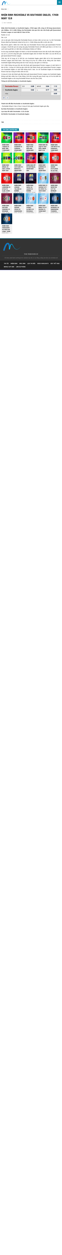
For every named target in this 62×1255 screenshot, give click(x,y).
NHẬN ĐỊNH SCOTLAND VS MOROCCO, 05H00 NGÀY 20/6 (18, 168)
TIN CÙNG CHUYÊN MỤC (10, 130)
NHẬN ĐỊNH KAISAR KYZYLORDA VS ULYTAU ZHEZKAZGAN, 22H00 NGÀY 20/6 (55, 168)
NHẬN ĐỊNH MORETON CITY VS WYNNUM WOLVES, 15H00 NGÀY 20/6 (54, 188)
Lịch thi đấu (31, 263)
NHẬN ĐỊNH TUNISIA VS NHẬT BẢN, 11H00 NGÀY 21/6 (5, 148)
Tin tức (6, 263)
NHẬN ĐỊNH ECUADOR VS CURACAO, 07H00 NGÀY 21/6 (18, 148)
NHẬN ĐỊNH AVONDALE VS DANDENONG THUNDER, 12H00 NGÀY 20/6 (55, 209)
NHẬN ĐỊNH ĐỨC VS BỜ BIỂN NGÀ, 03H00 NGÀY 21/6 (30, 148)
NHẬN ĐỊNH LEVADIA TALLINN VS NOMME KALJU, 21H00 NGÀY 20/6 (18, 188)
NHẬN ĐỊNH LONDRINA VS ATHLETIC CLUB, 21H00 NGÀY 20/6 (6, 188)
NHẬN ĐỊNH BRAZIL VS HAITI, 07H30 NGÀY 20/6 (6, 167)
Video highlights (43, 263)
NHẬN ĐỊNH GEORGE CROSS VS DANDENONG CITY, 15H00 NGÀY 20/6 (18, 209)
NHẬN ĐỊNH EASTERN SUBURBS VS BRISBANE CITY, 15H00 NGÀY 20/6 (6, 209)
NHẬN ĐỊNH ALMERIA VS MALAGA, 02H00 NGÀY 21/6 (42, 168)
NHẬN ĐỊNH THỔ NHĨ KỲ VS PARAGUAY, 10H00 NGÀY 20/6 (55, 148)
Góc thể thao (55, 263)
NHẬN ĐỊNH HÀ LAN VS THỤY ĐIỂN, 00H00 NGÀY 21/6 (43, 147)
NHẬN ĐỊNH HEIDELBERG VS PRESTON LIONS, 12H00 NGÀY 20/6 (6, 229)
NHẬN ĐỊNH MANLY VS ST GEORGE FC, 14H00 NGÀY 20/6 (43, 209)
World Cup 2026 (9, 267)
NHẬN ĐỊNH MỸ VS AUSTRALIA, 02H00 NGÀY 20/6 (30, 167)
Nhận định (4, 9)
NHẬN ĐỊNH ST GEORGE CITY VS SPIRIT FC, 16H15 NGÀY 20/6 (43, 188)
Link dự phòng (20, 267)
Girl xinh (22, 263)
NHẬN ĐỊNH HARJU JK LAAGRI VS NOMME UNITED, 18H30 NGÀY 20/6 (30, 188)
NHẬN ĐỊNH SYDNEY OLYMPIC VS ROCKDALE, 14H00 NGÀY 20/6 (30, 209)
